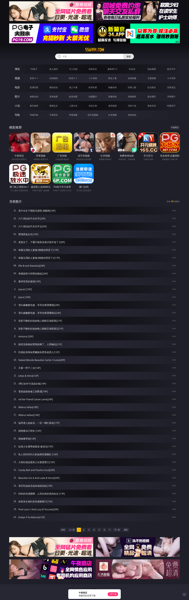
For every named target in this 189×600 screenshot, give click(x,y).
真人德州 (53, 69)
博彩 (17, 69)
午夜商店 (53, 114)
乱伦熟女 (152, 87)
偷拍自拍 (53, 87)
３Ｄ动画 (93, 78)
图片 (17, 96)
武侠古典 (93, 105)
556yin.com (94, 49)
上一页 (72, 529)
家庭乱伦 (53, 105)
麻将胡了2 (112, 69)
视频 (17, 78)
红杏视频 (112, 114)
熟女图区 (152, 96)
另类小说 (132, 105)
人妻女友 (73, 105)
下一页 (117, 529)
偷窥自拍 (34, 96)
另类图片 (171, 96)
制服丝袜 (112, 87)
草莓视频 (73, 114)
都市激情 (34, 105)
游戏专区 (93, 69)
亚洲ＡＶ (34, 78)
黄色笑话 (152, 105)
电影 (17, 87)
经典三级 (132, 87)
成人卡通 (73, 87)
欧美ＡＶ (73, 78)
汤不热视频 (93, 114)
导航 (17, 115)
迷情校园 (112, 105)
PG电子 (33, 69)
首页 (63, 529)
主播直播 (152, 78)
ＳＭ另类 (171, 78)
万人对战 (73, 69)
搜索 (129, 56)
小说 (17, 105)
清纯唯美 (132, 96)
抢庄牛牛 (171, 69)
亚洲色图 (53, 96)
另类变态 (171, 87)
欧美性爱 (93, 87)
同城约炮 (34, 114)
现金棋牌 (152, 69)
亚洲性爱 (34, 87)
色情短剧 (132, 114)
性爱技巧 (171, 105)
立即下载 (113, 594)
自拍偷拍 (53, 78)
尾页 (126, 529)
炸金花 (132, 69)
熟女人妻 (112, 78)
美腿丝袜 (112, 96)
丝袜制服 (132, 78)
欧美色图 (73, 96)
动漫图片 (93, 96)
